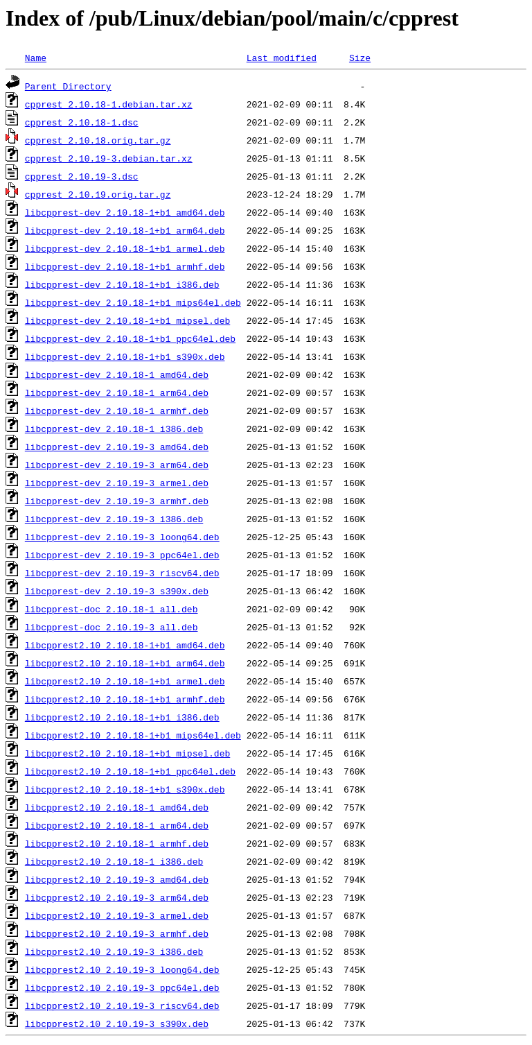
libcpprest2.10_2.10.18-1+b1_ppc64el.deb (130, 771)
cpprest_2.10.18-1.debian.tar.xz (109, 104)
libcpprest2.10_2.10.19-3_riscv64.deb (122, 1005)
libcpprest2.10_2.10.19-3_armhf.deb (117, 933)
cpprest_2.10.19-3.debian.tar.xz (109, 158)
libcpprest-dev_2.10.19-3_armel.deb (117, 482)
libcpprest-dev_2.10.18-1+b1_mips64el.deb (133, 302)
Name (35, 57)
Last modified (282, 57)
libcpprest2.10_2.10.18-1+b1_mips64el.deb (133, 735)
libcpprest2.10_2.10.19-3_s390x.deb (117, 1023)
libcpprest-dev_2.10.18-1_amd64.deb (117, 374)
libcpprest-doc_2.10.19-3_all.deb (111, 627)
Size (360, 57)
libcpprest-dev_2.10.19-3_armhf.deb (117, 500)
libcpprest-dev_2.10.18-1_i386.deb (114, 428)
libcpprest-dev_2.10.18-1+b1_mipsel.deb (127, 320)
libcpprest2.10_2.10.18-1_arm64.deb (117, 825)
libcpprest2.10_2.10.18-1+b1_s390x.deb (125, 789)
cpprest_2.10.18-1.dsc (82, 122)
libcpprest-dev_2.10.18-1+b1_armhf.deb (125, 266)
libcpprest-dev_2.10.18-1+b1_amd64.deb (125, 212)
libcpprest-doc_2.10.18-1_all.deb (111, 609)
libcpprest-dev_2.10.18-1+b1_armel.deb (125, 248)
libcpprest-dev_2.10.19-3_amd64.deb (117, 446)
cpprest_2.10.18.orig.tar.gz (98, 140)
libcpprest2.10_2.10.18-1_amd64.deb (117, 807)
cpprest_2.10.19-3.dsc (82, 176)
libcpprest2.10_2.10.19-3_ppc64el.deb (122, 987)
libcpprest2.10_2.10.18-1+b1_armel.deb (125, 681)
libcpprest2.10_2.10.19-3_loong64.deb (122, 969)
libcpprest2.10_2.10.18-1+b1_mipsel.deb (127, 753)
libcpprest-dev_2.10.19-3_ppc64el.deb (122, 555)
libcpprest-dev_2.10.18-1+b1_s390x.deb (125, 356)
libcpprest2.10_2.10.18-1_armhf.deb (117, 843)
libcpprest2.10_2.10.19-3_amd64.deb (117, 879)
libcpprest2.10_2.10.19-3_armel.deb (117, 915)
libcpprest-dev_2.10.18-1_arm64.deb (117, 392)
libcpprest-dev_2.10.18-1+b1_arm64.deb (125, 230)
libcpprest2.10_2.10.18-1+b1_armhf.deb (125, 699)
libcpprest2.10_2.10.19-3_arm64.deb (117, 897)
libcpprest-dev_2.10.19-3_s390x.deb (117, 591)
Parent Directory (68, 86)
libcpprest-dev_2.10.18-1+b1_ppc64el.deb (130, 338)
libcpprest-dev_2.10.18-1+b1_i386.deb (122, 284)
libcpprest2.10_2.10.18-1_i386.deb (114, 861)
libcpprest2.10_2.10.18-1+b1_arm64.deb (125, 663)
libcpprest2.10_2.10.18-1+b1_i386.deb (122, 717)
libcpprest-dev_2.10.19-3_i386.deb (114, 518)
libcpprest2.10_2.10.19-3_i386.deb (114, 951)
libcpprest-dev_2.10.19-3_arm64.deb (117, 464)
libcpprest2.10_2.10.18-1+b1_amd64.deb (125, 645)
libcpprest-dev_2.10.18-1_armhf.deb (117, 410)
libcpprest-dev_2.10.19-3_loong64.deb (122, 536)
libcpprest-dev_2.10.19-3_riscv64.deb (122, 573)
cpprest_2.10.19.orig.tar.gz (98, 194)
